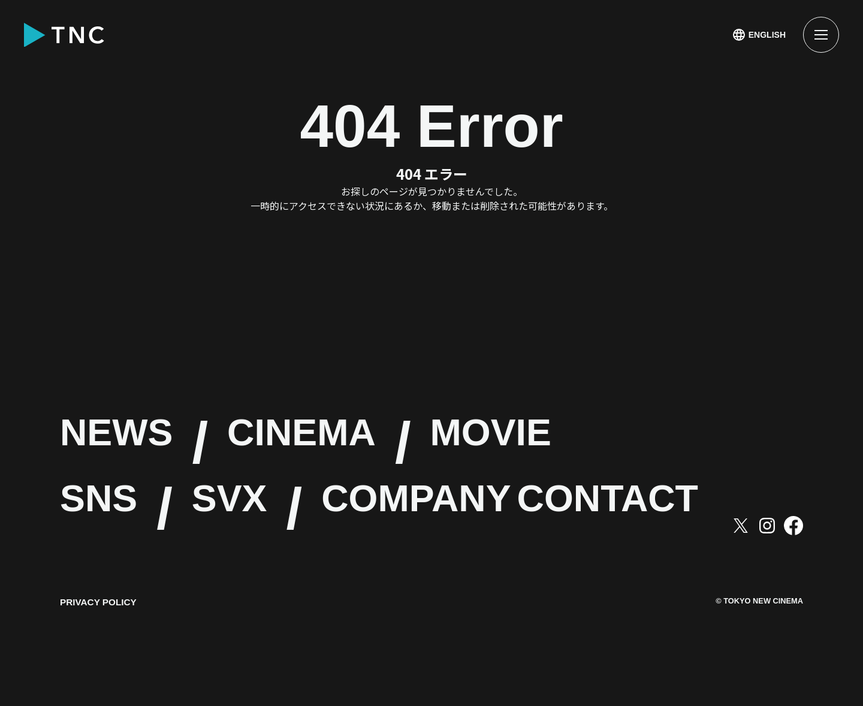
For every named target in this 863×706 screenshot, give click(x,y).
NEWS (146, 443)
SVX (290, 509)
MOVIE (660, 443)
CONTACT (198, 575)
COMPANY (547, 509)
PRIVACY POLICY (100, 668)
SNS (119, 509)
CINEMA (400, 443)
